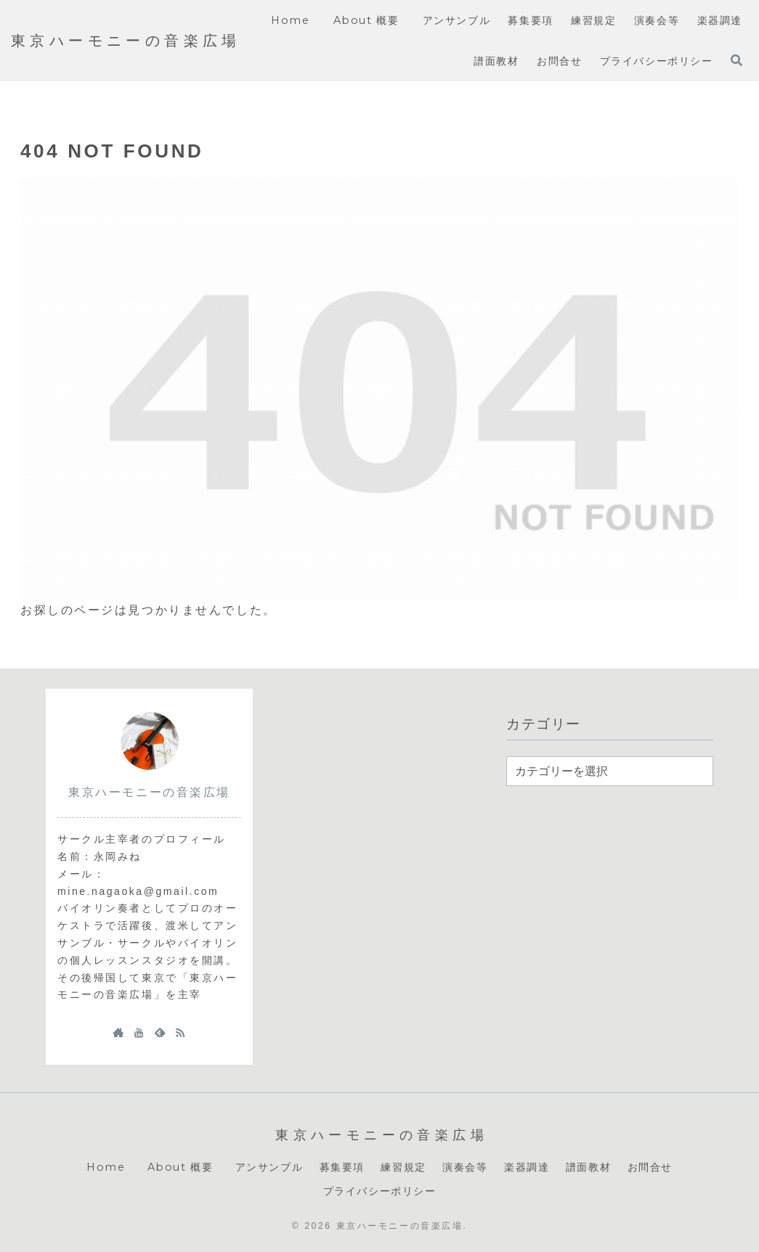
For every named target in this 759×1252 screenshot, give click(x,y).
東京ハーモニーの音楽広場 (149, 792)
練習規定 (403, 1167)
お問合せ (650, 1167)
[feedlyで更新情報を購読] (159, 1032)
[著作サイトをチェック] (118, 1032)
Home (105, 1167)
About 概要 (183, 1167)
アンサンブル (269, 1167)
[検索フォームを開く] (736, 60)
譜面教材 (588, 1167)
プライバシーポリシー (380, 1191)
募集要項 (342, 1167)
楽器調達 (526, 1167)
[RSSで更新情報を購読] (180, 1032)
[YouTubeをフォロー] (138, 1032)
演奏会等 (464, 1167)
